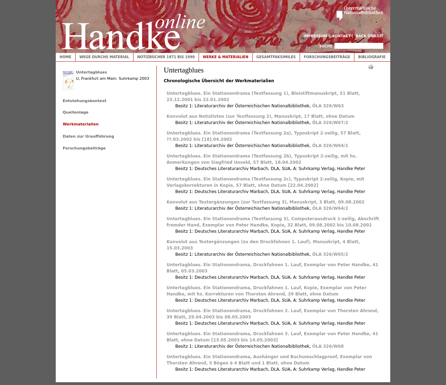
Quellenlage (76, 112)
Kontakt (341, 36)
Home (65, 57)
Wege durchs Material (104, 57)
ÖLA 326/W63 (328, 105)
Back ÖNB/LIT (369, 36)
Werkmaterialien (81, 124)
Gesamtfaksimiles (276, 57)
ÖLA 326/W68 (328, 346)
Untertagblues (91, 72)
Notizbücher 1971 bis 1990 (166, 57)
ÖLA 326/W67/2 (330, 122)
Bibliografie (372, 57)
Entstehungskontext (84, 101)
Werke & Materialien (225, 57)
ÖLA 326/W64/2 (330, 208)
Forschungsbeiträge (327, 57)
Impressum (315, 36)
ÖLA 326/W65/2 (330, 254)
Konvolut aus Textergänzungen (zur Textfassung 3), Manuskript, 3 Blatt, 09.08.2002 (265, 202)
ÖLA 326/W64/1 (330, 145)
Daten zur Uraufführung (88, 136)
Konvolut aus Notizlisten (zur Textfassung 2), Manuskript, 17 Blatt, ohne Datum (260, 116)
